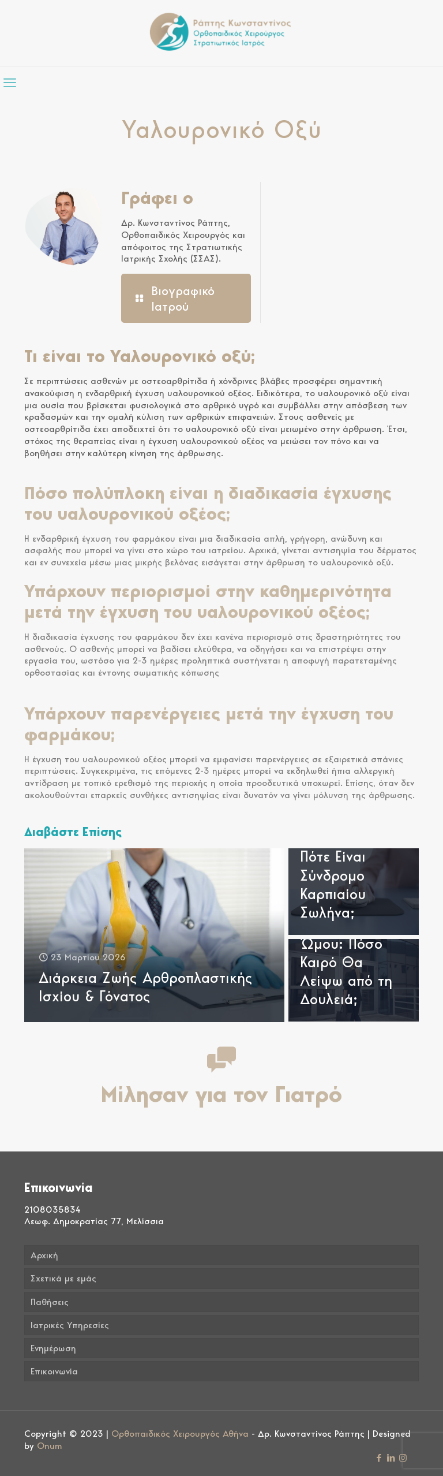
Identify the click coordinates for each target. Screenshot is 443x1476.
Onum (49, 1445)
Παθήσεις (50, 1301)
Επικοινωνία (54, 1371)
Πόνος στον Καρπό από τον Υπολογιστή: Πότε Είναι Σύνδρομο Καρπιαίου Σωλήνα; (348, 856)
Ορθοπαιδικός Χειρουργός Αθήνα (180, 1433)
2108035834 (52, 1209)
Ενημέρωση (53, 1348)
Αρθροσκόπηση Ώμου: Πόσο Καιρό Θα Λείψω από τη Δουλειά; (350, 961)
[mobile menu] (10, 82)
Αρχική (44, 1255)
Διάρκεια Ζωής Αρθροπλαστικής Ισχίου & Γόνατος (146, 986)
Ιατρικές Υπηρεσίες (70, 1325)
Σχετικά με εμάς (63, 1278)
